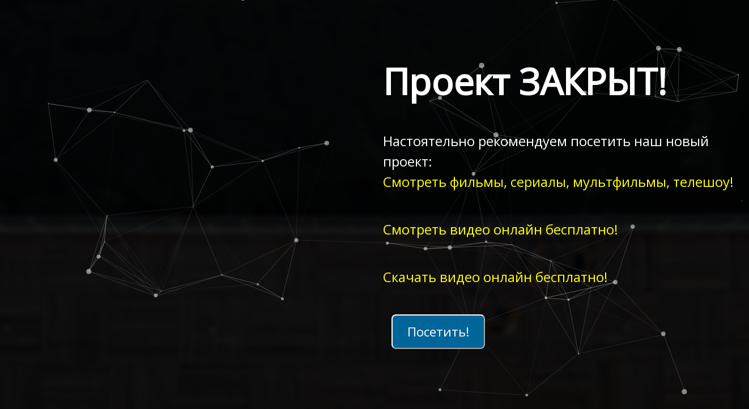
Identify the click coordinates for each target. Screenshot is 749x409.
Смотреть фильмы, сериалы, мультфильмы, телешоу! (558, 181)
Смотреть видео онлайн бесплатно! (500, 229)
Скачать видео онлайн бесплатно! (495, 276)
